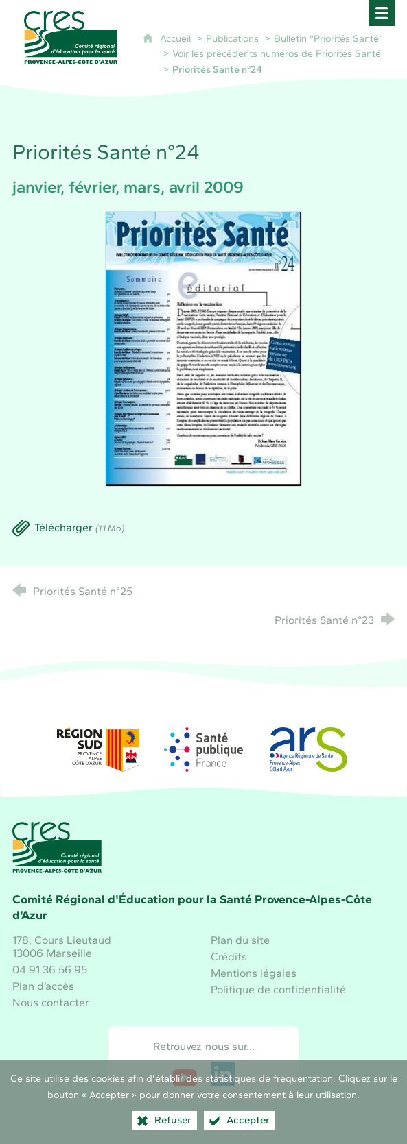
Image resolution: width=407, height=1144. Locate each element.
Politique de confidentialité (278, 989)
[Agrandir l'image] (204, 347)
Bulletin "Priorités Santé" (328, 38)
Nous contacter (50, 1002)
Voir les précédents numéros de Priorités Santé (276, 53)
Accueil (177, 38)
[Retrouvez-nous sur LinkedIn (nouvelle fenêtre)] (223, 1074)
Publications (232, 38)
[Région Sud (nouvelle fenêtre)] (98, 749)
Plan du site (240, 940)
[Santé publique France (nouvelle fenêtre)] (204, 749)
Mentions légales (253, 972)
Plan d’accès (43, 986)
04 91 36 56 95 (49, 969)
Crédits (229, 956)
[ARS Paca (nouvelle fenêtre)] (309, 749)
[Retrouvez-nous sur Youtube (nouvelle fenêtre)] (184, 1074)
